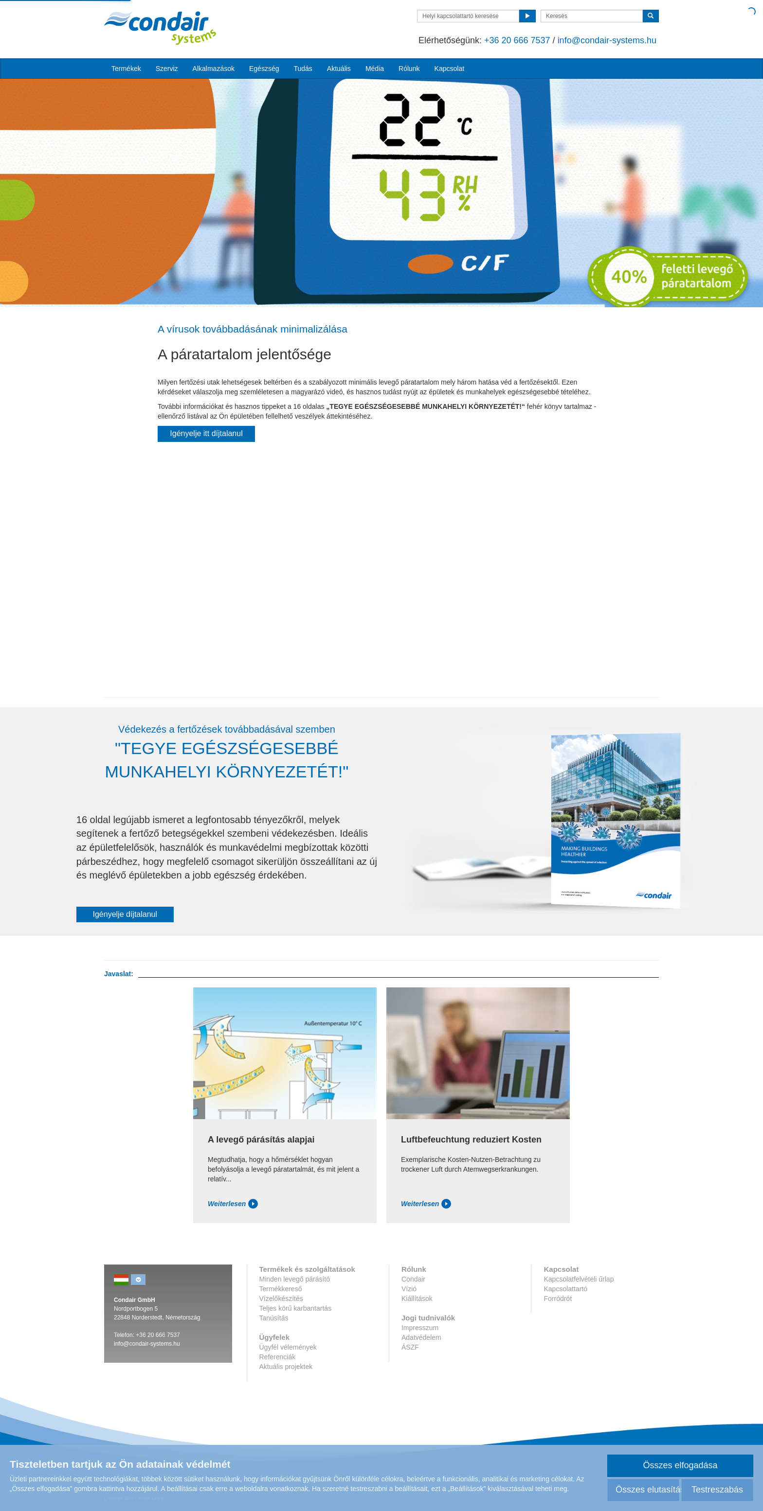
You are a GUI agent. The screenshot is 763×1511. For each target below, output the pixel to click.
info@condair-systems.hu (607, 40)
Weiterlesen (233, 1204)
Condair (413, 1279)
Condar (160, 28)
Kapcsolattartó (565, 1289)
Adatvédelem (421, 1337)
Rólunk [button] (409, 68)
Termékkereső (280, 1289)
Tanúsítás (274, 1318)
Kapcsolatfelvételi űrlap (579, 1279)
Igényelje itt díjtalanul (206, 433)
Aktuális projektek (286, 1366)
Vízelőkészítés (281, 1298)
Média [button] (374, 68)
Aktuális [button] (339, 68)
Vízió (409, 1289)
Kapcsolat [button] (449, 68)
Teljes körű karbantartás (295, 1308)
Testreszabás (717, 1489)
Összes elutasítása (647, 1489)
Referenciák (277, 1357)
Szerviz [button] (167, 68)
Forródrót (558, 1298)
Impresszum (419, 1328)
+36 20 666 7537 (517, 40)
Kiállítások (417, 1298)
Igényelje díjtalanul (125, 914)
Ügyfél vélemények (288, 1347)
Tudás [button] (302, 68)
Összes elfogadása (680, 1465)
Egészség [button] (264, 68)
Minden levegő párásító (294, 1279)
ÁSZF (410, 1347)
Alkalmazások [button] (214, 68)
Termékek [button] (126, 68)
